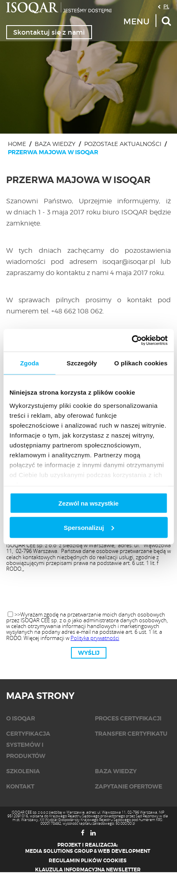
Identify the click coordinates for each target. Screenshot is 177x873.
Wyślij (88, 653)
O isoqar (20, 718)
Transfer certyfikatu (131, 733)
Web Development (124, 851)
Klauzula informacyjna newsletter (88, 869)
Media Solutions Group (59, 851)
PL (166, 6)
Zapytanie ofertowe (128, 786)
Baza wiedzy (55, 143)
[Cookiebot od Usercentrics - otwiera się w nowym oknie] (131, 340)
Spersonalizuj (89, 527)
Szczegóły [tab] (82, 363)
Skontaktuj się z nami (49, 32)
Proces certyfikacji (128, 718)
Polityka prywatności (95, 638)
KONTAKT (20, 786)
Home (17, 143)
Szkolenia (23, 771)
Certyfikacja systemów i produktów (28, 745)
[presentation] (88, 592)
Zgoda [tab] (29, 363)
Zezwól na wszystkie (89, 503)
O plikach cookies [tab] (141, 363)
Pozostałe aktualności (122, 143)
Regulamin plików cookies (88, 860)
